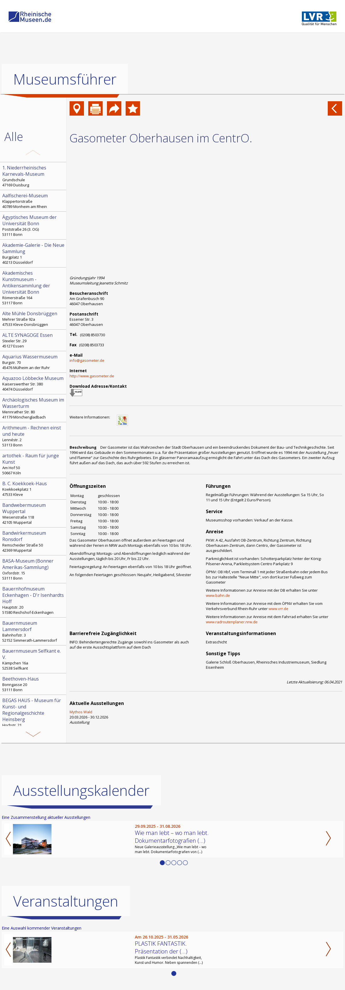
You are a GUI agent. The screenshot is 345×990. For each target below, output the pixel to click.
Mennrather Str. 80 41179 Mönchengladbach (33, 408)
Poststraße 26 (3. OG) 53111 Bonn (33, 225)
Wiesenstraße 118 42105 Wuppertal (33, 513)
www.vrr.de (278, 608)
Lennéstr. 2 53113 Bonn (33, 436)
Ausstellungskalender (81, 790)
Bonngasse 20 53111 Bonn (33, 684)
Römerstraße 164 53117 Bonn (33, 287)
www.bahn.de (218, 595)
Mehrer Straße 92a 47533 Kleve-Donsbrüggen (33, 318)
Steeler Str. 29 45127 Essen (33, 340)
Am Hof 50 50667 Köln (33, 463)
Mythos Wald (81, 711)
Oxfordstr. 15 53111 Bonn (33, 569)
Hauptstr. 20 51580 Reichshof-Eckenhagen (33, 600)
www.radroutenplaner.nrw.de (232, 621)
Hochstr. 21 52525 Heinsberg (33, 715)
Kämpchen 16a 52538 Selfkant (33, 659)
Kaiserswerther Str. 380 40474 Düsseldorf (33, 383)
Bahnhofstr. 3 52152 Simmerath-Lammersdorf (33, 631)
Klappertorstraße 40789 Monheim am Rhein (33, 200)
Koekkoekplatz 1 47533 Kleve (33, 488)
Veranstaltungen (65, 901)
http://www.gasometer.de (92, 376)
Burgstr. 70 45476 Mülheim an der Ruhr (33, 361)
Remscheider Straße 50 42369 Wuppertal (33, 541)
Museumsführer (64, 79)
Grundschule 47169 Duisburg (33, 176)
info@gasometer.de (87, 360)
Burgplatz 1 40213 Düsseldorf (33, 253)
